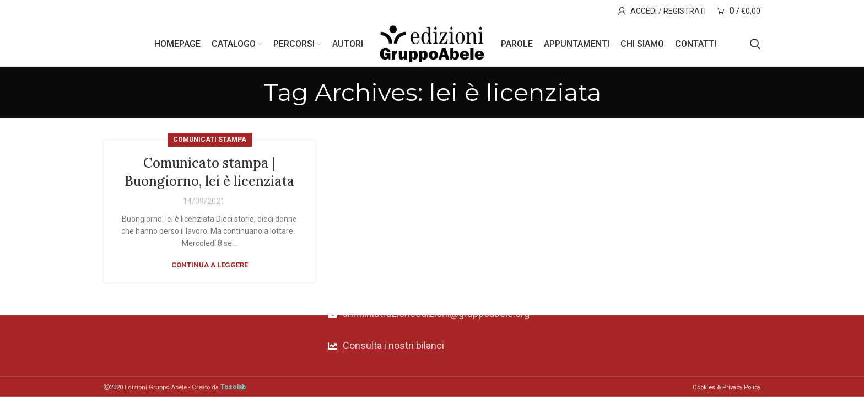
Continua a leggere (209, 265)
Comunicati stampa (209, 139)
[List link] (432, 346)
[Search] (755, 44)
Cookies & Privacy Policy (726, 387)
